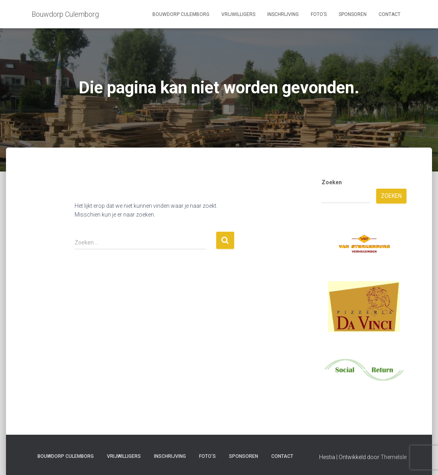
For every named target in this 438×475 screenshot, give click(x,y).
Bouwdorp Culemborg (180, 14)
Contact (390, 14)
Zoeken (332, 182)
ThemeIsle (393, 457)
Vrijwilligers (238, 14)
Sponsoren (353, 14)
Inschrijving (283, 14)
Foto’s (319, 14)
